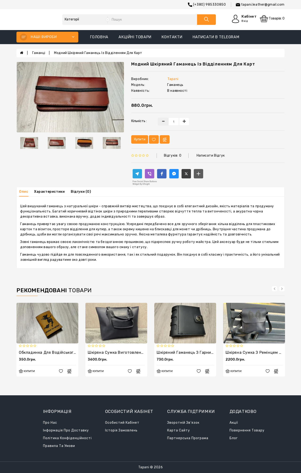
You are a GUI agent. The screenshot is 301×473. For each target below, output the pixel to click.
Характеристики (49, 192)
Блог (234, 438)
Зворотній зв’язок (183, 423)
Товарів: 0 (272, 19)
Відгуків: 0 (173, 156)
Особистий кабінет (122, 423)
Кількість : (139, 121)
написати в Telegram (216, 37)
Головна (99, 37)
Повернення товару (247, 430)
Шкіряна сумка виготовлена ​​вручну (123, 352)
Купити (139, 139)
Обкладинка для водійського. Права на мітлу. (64, 352)
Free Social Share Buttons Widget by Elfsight (145, 182)
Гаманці (38, 53)
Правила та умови (59, 446)
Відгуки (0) (81, 192)
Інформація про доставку (66, 430)
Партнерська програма (187, 438)
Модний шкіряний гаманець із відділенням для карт (98, 53)
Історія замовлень (121, 430)
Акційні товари (135, 37)
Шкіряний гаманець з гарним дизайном (196, 352)
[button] (137, 173)
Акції (234, 423)
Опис (23, 192)
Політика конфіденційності (67, 438)
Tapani (172, 79)
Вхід (245, 21)
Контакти (172, 37)
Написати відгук (211, 156)
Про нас (50, 423)
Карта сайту (178, 430)
